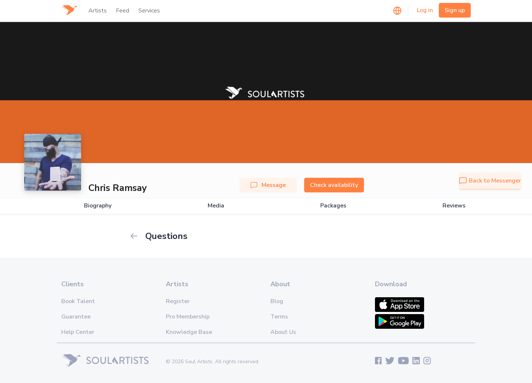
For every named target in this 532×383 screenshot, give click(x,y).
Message (268, 185)
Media (216, 206)
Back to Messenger (490, 181)
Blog (276, 301)
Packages (333, 206)
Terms (279, 316)
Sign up (455, 10)
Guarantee (76, 316)
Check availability (334, 185)
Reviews (454, 206)
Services (149, 11)
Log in (425, 10)
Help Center (77, 332)
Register (178, 301)
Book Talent (78, 301)
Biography (98, 206)
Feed (122, 11)
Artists (97, 11)
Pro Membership (187, 316)
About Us (283, 332)
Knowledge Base (189, 332)
